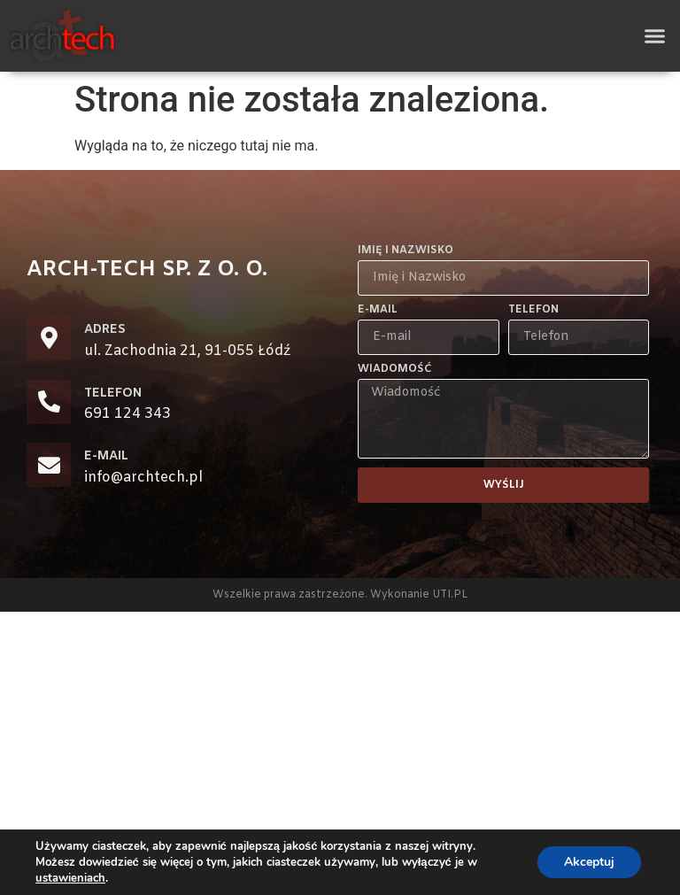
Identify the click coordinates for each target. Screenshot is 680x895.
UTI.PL (450, 595)
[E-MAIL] (49, 465)
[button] (655, 36)
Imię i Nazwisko (405, 251)
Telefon (533, 311)
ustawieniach (70, 878)
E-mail (378, 311)
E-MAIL (106, 456)
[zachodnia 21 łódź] (340, 753)
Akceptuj (589, 861)
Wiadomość (395, 370)
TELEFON (113, 393)
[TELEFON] (49, 402)
